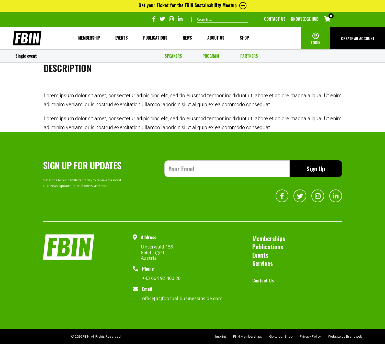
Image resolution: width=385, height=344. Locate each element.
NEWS (187, 38)
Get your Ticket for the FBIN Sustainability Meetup (192, 5)
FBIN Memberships (247, 336)
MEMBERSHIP (89, 38)
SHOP (244, 38)
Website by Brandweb (345, 336)
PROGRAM (210, 56)
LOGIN (315, 42)
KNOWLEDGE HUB (305, 19)
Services (262, 263)
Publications (155, 38)
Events (121, 38)
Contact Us (275, 19)
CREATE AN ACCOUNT (358, 38)
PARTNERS (249, 56)
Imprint (220, 336)
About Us (215, 38)
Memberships (268, 238)
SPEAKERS (173, 56)
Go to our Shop (281, 336)
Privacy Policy (310, 336)
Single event (26, 56)
